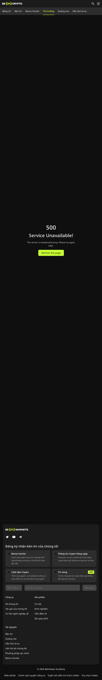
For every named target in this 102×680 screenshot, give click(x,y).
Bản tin (18, 11)
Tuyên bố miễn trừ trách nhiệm (63, 675)
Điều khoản (10, 675)
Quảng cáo (63, 11)
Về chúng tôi (11, 604)
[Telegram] (20, 537)
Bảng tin (6, 11)
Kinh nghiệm (41, 608)
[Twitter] (7, 537)
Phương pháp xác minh (17, 653)
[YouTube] (14, 537)
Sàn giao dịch (41, 618)
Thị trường (48, 11)
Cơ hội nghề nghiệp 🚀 (17, 613)
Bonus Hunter (32, 11)
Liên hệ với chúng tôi (16, 648)
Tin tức (38, 604)
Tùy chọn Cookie (90, 675)
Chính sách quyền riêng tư (31, 675)
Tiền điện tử (41, 613)
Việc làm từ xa (79, 11)
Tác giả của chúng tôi (16, 608)
